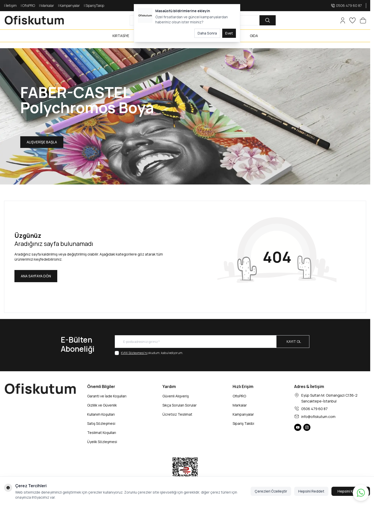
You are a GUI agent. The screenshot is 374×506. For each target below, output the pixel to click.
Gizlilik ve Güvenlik (102, 405)
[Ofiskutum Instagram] (306, 427)
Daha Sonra (207, 33)
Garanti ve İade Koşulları (106, 396)
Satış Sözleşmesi (101, 423)
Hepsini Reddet (311, 491)
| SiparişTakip (94, 5)
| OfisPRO (28, 5)
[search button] (267, 20)
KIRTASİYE (121, 35)
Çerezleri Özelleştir (271, 491)
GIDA (254, 35)
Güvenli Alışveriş (175, 396)
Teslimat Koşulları (101, 432)
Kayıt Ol (294, 341)
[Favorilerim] (352, 20)
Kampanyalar (243, 414)
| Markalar (46, 5)
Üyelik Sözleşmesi (102, 441)
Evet (229, 33)
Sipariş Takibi (243, 423)
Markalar (240, 405)
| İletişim (10, 5)
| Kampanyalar (69, 5)
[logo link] (34, 20)
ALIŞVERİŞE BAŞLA (42, 142)
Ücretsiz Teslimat (177, 414)
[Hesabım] (342, 20)
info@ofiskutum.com (318, 416)
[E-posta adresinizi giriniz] (212, 341)
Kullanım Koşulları (101, 414)
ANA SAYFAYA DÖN (36, 276)
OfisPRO (239, 396)
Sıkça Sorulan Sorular (179, 405)
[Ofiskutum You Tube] (297, 427)
